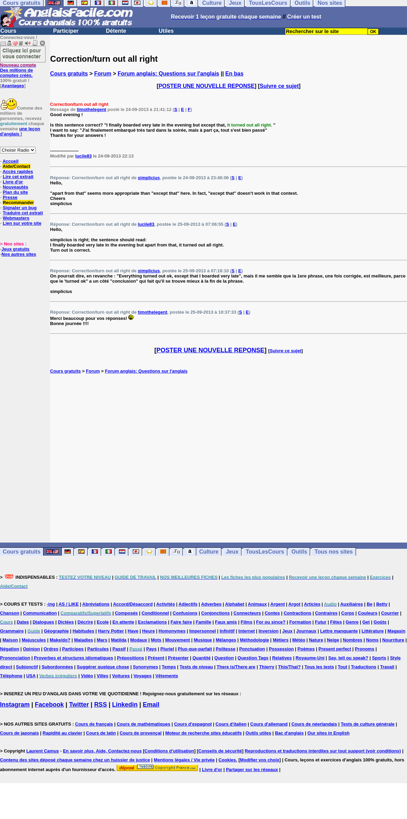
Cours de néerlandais (314, 724)
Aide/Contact (16, 166)
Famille (203, 622)
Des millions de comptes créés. (18, 70)
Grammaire (12, 631)
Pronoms (364, 648)
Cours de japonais (19, 733)
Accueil (10, 161)
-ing (51, 604)
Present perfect (334, 648)
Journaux (306, 631)
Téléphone (11, 675)
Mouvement (177, 640)
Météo (298, 640)
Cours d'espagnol (193, 724)
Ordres (50, 648)
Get (366, 622)
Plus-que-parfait (195, 648)
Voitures (121, 675)
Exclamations (152, 622)
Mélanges (226, 640)
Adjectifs (188, 604)
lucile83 (83, 156)
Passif (119, 648)
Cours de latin (101, 733)
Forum (102, 74)
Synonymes (145, 666)
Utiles (166, 31)
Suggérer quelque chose (103, 666)
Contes (272, 613)
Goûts (380, 622)
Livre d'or (13, 181)
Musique (203, 640)
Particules (98, 648)
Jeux (232, 552)
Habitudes (83, 631)
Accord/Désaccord (133, 604)
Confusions (185, 613)
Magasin (396, 631)
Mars (102, 640)
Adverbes (211, 604)
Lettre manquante (339, 631)
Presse (10, 197)
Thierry (266, 666)
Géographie (56, 631)
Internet (246, 631)
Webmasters (16, 218)
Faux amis (226, 622)
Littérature (372, 631)
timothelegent (91, 109)
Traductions (363, 666)
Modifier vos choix (259, 759)
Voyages (142, 675)
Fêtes (336, 622)
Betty (382, 604)
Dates (23, 622)
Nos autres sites (18, 254)
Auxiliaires (351, 604)
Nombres (352, 640)
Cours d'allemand (269, 724)
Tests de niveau (196, 666)
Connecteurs (247, 613)
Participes (72, 648)
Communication (40, 613)
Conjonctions (215, 613)
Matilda (119, 640)
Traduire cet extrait (23, 212)
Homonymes (172, 631)
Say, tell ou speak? (348, 657)
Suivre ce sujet (279, 86)
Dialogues (43, 622)
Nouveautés (15, 187)
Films (246, 622)
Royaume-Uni (310, 657)
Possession (281, 648)
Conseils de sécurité (220, 751)
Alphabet (235, 604)
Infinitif (227, 631)
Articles (312, 604)
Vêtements (166, 675)
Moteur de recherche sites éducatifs (203, 733)
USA (31, 675)
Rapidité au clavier (62, 733)
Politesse (225, 648)
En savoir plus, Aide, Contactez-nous (102, 751)
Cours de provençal (140, 733)
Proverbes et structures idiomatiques (73, 657)
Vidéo (87, 675)
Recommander (18, 202)
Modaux (138, 640)
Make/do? (60, 640)
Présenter (178, 657)
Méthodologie (254, 640)
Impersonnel (202, 631)
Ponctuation (252, 648)
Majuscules (34, 640)
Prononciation (15, 657)
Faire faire (181, 622)
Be (370, 604)
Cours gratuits (69, 74)
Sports (379, 657)
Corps (347, 613)
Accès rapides (17, 171)
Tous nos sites (334, 552)
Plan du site (15, 192)
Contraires (326, 613)
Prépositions (130, 657)
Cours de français (94, 724)
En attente (123, 622)
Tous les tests (319, 666)
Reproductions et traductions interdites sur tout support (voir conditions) (323, 751)
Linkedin (125, 704)
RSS (100, 704)
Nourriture (393, 640)
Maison (10, 640)
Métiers (281, 640)
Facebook (49, 704)
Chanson (9, 613)
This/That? (289, 666)
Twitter (79, 704)
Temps (169, 666)
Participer (66, 31)
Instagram (15, 704)
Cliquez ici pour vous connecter (21, 53)
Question (224, 657)
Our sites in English (328, 733)
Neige (333, 640)
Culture (208, 552)
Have (133, 631)
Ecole (103, 622)
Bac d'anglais (289, 733)
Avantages (12, 85)
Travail (387, 666)
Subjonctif (27, 666)
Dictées (66, 622)
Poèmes (306, 648)
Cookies (227, 759)
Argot (294, 604)
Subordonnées (57, 666)
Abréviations (96, 604)
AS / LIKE (69, 604)
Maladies (83, 640)
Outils (299, 552)
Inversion (269, 631)
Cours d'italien (231, 724)
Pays (151, 648)
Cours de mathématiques (143, 724)
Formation (300, 622)
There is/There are (236, 666)
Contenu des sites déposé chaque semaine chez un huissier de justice (75, 759)
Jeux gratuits (15, 249)
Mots (156, 640)
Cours (8, 31)
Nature (316, 640)
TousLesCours (265, 552)
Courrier (390, 613)
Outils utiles (258, 733)
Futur (320, 622)
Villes (103, 675)
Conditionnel (155, 613)
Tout (342, 666)
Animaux (257, 604)
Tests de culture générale (368, 724)
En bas (234, 74)
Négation (9, 648)
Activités (165, 604)
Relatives (282, 657)
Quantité (201, 657)
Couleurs (367, 613)
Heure (148, 631)
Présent (156, 657)
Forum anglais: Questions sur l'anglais (168, 74)
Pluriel (167, 648)
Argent (277, 604)
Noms (372, 640)
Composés (126, 613)
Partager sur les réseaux (252, 769)
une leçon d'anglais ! (20, 131)
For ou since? (271, 622)
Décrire (85, 622)
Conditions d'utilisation (169, 751)
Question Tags (253, 657)
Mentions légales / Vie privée (184, 759)
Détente (116, 31)
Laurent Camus (42, 751)
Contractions (297, 613)
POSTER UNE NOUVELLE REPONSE (207, 86)
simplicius (149, 177)
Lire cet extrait (18, 176)
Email (151, 704)
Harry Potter (111, 631)
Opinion (31, 648)
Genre (352, 622)
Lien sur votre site (22, 223)
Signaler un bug (20, 207)
